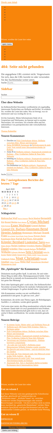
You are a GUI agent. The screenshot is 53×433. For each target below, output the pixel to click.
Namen (10, 54)
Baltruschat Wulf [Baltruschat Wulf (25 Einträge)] (9, 218)
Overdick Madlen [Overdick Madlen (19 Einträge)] (34, 245)
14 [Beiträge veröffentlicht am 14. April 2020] (5, 200)
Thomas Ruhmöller (9, 131)
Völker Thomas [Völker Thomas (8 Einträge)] (15, 262)
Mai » (5, 209)
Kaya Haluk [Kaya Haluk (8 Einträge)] (11, 236)
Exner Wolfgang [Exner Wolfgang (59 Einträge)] (21, 225)
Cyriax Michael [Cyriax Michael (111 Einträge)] (38, 222)
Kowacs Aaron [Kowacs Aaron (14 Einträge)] (40, 236)
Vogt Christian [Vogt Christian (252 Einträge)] (28, 258)
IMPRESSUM (7, 419)
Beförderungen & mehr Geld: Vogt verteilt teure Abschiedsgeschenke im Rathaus (29, 147)
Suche (4, 82)
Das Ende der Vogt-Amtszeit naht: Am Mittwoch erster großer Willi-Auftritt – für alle (28, 355)
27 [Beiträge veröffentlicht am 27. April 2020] (3, 206)
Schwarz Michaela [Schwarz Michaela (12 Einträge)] (18, 252)
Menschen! (12, 56)
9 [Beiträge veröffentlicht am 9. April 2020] (9, 197)
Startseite (11, 49)
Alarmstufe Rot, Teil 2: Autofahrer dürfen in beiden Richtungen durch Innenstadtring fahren (27, 364)
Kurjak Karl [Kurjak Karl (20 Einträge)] (21, 239)
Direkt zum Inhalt (9, 2)
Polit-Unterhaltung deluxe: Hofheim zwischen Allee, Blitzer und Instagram (26, 142)
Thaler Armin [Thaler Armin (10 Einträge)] (31, 255)
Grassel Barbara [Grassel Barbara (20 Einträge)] (38, 225)
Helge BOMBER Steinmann (18, 145)
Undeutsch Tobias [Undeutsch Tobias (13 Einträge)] (8, 259)
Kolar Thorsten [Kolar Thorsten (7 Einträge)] (28, 236)
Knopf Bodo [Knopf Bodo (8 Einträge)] (20, 236)
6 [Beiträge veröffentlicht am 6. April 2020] (2, 197)
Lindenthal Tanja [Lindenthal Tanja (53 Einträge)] (35, 242)
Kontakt (10, 59)
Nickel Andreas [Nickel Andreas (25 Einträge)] (18, 245)
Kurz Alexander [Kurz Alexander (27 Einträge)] (35, 238)
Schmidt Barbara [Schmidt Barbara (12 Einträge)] (29, 249)
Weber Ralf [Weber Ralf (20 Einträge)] (25, 262)
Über (9, 51)
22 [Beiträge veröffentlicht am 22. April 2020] (8, 203)
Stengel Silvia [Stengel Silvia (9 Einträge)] (21, 255)
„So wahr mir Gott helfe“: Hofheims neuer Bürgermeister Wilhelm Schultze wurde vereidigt (26, 346)
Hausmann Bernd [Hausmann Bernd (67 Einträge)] (37, 229)
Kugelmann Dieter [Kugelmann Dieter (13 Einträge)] (8, 239)
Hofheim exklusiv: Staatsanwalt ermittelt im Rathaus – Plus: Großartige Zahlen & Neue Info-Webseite (29, 154)
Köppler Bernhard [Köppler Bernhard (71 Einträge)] (12, 242)
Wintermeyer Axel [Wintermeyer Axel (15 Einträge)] (8, 264)
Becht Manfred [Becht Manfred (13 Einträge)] (34, 218)
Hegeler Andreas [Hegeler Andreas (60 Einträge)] (11, 232)
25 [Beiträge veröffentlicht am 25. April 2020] (15, 203)
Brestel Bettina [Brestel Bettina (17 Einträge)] (11, 222)
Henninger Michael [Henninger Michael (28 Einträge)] (32, 232)
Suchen (4, 95)
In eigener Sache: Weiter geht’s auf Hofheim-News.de (28, 325)
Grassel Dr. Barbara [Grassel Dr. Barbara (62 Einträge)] (13, 229)
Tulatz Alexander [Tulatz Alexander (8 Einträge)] (42, 255)
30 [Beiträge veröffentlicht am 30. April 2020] (10, 206)
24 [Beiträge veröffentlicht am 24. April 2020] (13, 203)
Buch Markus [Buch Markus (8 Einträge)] (22, 222)
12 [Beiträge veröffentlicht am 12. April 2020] (18, 197)
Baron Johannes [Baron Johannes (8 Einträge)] (23, 218)
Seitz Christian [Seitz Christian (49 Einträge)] (34, 251)
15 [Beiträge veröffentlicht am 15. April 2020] (8, 200)
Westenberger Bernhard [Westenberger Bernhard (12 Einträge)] (39, 262)
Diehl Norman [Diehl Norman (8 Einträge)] (5, 226)
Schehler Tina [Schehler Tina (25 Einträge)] (16, 249)
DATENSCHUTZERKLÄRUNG (14, 423)
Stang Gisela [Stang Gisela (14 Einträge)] (12, 255)
